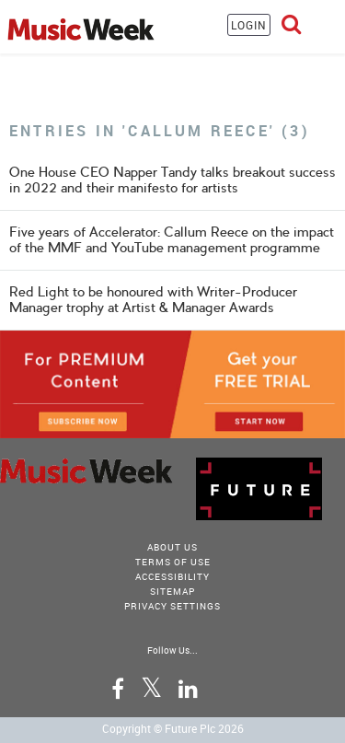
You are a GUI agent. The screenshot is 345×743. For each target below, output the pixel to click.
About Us (172, 546)
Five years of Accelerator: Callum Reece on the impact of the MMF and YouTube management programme (171, 240)
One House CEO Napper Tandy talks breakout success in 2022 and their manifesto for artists (172, 180)
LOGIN (249, 24)
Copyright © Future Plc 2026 (173, 728)
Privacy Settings (172, 605)
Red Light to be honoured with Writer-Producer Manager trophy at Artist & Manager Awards (153, 300)
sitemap (172, 591)
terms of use (173, 561)
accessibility (172, 576)
